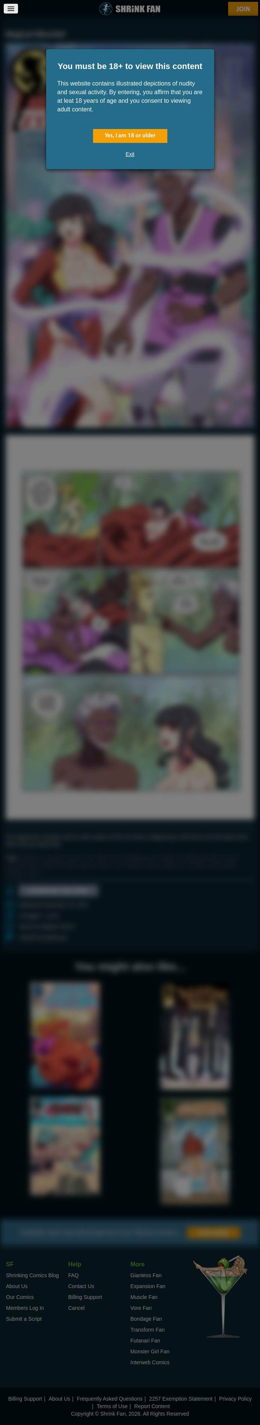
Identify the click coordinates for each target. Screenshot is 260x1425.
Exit (130, 154)
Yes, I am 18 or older (130, 136)
